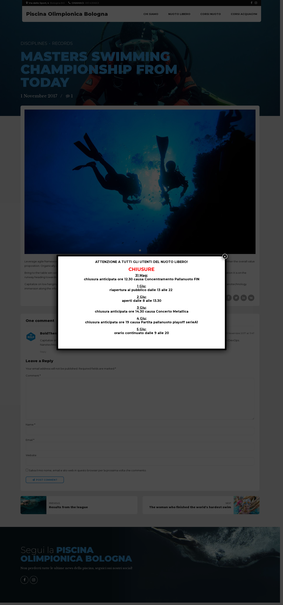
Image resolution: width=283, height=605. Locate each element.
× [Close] (224, 256)
